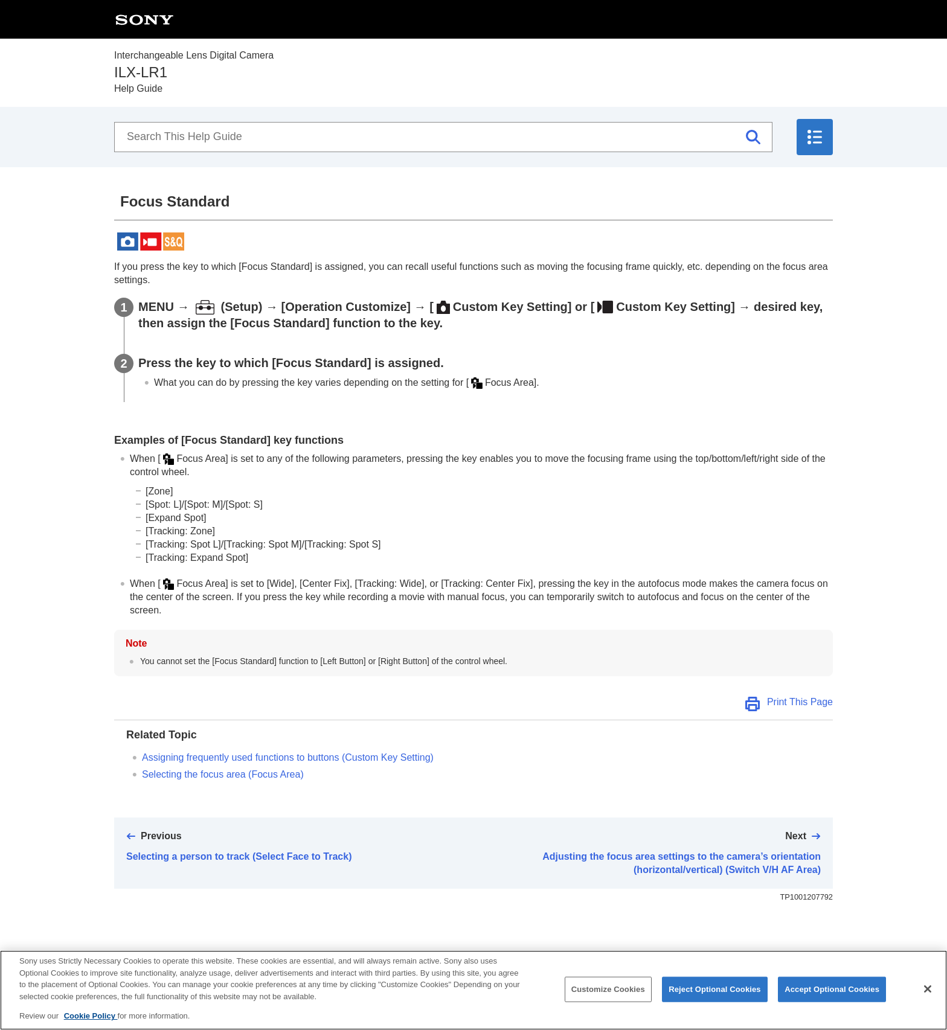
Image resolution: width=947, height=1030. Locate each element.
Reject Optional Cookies (715, 1000)
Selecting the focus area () (223, 774)
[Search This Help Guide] (443, 137)
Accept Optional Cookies (832, 1000)
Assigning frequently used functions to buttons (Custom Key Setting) (288, 757)
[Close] (927, 1000)
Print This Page (800, 702)
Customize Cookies (608, 1000)
